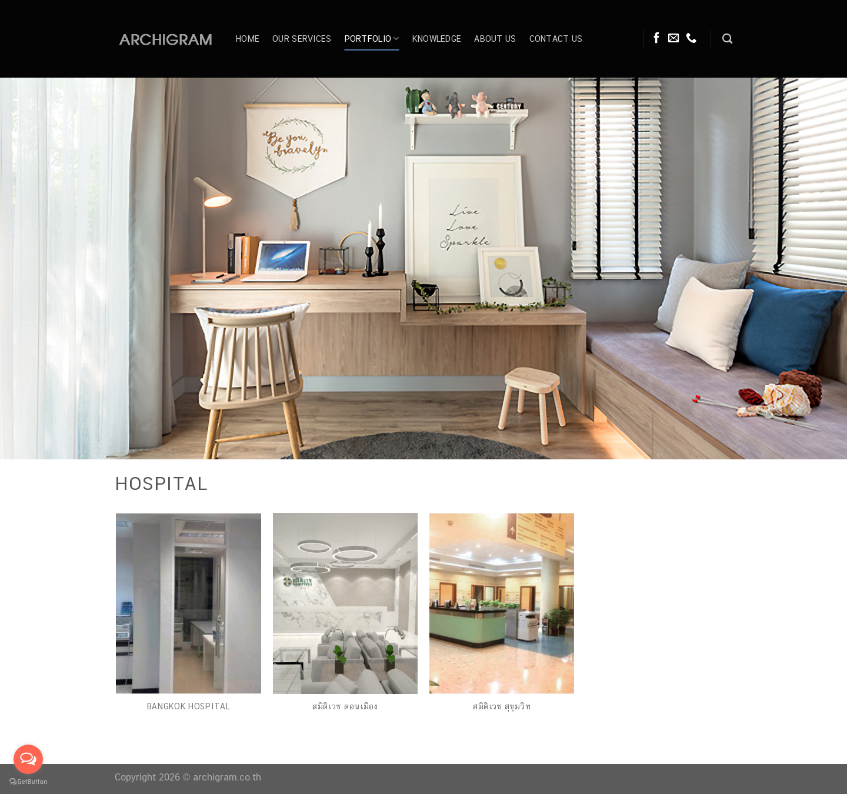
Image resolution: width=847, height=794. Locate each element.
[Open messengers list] (28, 759)
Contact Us (556, 39)
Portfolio (372, 38)
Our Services (301, 39)
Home (247, 39)
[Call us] (691, 38)
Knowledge (437, 39)
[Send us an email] (673, 38)
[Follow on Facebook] (656, 38)
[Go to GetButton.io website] (28, 782)
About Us (495, 39)
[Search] (727, 39)
